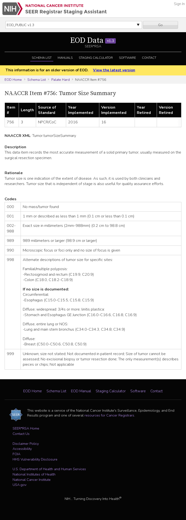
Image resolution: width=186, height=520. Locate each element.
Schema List (42, 58)
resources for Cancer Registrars (109, 415)
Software (127, 58)
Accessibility (22, 448)
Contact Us (21, 433)
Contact (149, 58)
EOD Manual (81, 391)
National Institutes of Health (34, 474)
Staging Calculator (96, 58)
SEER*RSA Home (26, 428)
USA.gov (19, 484)
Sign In (179, 4)
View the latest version (114, 70)
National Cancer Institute (32, 479)
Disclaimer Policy (26, 443)
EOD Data (93, 40)
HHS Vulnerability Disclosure (35, 459)
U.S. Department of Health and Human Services (49, 469)
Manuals (65, 58)
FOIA (16, 454)
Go (160, 24)
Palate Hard (60, 79)
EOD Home (13, 79)
